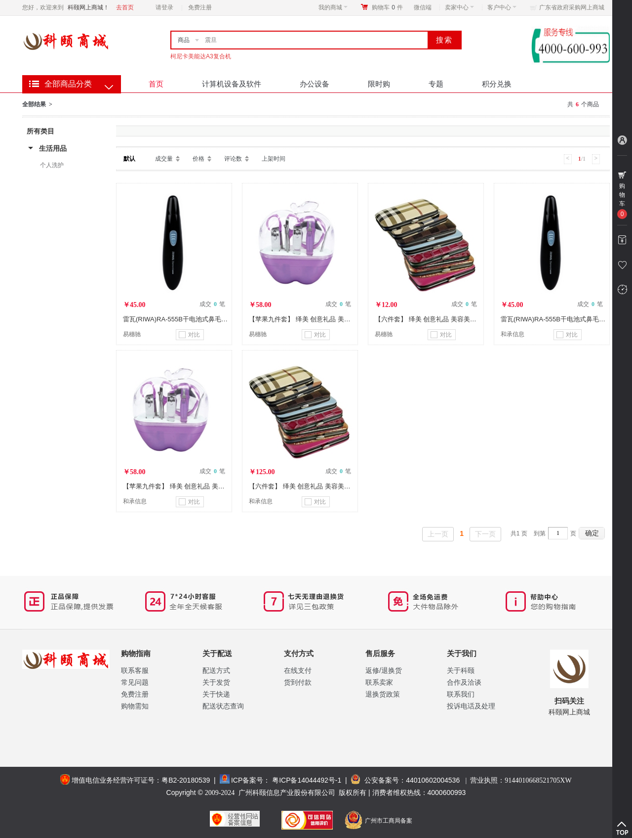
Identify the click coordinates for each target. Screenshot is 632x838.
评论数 (233, 158)
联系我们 (460, 694)
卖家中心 (459, 7)
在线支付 (298, 670)
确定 (592, 533)
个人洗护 (52, 165)
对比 (189, 334)
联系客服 (135, 670)
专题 (436, 84)
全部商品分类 (68, 84)
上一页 (438, 534)
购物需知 (135, 706)
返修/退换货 (383, 670)
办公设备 (314, 84)
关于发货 (216, 682)
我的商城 (333, 7)
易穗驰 (132, 334)
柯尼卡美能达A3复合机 (200, 56)
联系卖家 (379, 682)
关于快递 (216, 694)
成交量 (164, 158)
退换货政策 (382, 694)
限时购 (379, 84)
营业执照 (520, 780)
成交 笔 (212, 304)
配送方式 (216, 670)
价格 (198, 158)
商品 (184, 40)
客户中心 (501, 7)
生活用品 (53, 148)
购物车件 (387, 7)
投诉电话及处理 (471, 706)
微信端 (423, 7)
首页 (156, 84)
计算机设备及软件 (231, 84)
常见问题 (135, 682)
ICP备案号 (247, 780)
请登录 (164, 7)
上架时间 (273, 158)
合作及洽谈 (464, 682)
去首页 (125, 7)
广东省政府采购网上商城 (571, 7)
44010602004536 (433, 780)
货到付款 (298, 682)
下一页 (485, 534)
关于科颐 (460, 670)
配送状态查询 (223, 706)
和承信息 (512, 334)
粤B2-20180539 (185, 780)
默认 (129, 158)
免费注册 (200, 7)
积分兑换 (497, 84)
